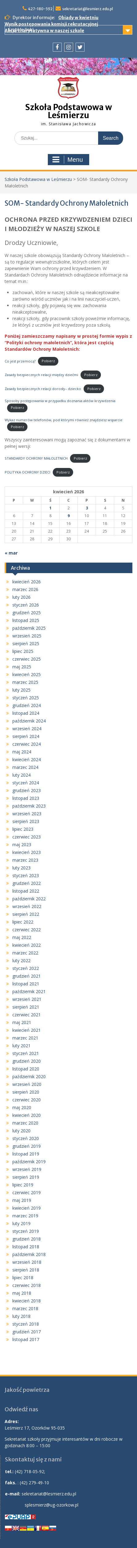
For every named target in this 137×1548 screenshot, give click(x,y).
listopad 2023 (25, 798)
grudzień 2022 (26, 883)
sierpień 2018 (25, 1270)
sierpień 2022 (25, 914)
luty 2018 (21, 1316)
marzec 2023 (25, 860)
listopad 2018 (25, 1247)
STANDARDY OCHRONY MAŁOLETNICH (36, 458)
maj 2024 (21, 752)
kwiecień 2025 (26, 674)
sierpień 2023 (25, 821)
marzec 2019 (25, 1216)
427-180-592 (40, 8)
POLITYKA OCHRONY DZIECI (27, 472)
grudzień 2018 (26, 1239)
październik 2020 (29, 1076)
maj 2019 (21, 1200)
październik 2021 (29, 991)
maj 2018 (21, 1293)
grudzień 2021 (26, 976)
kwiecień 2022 (26, 945)
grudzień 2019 (26, 1146)
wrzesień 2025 (26, 636)
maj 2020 (21, 1107)
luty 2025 (21, 690)
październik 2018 (29, 1254)
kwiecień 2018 (26, 1301)
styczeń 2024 (25, 783)
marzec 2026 (25, 589)
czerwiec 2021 (26, 1015)
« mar (11, 553)
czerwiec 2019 (26, 1192)
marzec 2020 (25, 1123)
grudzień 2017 (26, 1332)
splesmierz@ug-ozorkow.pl (51, 1505)
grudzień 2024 (26, 705)
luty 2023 (21, 868)
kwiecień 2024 (26, 759)
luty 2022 (21, 960)
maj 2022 (21, 937)
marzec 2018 (25, 1308)
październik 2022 (29, 899)
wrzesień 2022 (26, 906)
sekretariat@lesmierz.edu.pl (87, 8)
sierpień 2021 (25, 1007)
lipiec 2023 (22, 829)
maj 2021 (21, 1022)
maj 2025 (21, 667)
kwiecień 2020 (26, 1115)
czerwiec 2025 (26, 659)
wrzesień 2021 (26, 999)
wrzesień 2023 (26, 814)
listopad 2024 (25, 713)
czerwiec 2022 (26, 930)
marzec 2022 (25, 953)
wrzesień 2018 (26, 1262)
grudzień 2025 (26, 612)
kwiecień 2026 (26, 582)
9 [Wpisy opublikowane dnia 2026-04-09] (69, 515)
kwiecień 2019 (26, 1208)
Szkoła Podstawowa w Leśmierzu (68, 111)
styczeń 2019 (25, 1231)
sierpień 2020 (25, 1092)
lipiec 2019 (22, 1185)
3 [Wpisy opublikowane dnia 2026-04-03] (87, 508)
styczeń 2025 (25, 698)
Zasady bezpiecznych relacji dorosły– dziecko (43, 388)
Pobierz (48, 360)
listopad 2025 (25, 620)
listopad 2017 (25, 1339)
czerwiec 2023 (26, 837)
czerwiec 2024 (26, 744)
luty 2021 (21, 1045)
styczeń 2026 (25, 605)
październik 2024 (29, 721)
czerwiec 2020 (26, 1100)
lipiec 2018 (22, 1277)
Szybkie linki (21, 29)
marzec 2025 (25, 682)
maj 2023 (21, 844)
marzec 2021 (25, 1038)
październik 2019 (29, 1161)
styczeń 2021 (25, 1053)
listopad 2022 (25, 891)
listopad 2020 (25, 1069)
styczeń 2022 (25, 968)
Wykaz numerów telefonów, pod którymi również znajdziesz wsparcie (63, 420)
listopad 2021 (25, 984)
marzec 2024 (25, 767)
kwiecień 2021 (26, 1030)
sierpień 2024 (25, 736)
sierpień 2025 (25, 643)
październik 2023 (29, 806)
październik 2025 (29, 628)
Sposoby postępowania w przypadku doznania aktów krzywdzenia (60, 400)
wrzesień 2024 (26, 728)
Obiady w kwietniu (78, 17)
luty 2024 (21, 775)
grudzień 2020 (26, 1061)
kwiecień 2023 (26, 852)
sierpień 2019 (25, 1177)
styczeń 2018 (25, 1324)
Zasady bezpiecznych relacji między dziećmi (41, 374)
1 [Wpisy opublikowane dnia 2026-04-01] (50, 508)
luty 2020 (21, 1131)
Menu (67, 160)
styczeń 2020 (25, 1138)
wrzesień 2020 (26, 1084)
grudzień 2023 (26, 790)
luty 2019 (21, 1223)
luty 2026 (21, 597)
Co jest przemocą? (20, 360)
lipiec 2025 (22, 651)
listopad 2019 (25, 1154)
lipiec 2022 (22, 922)
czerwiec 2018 (26, 1285)
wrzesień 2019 (26, 1169)
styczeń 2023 (25, 875)
